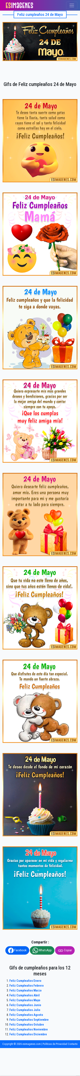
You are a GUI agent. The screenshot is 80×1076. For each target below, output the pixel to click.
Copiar (65, 950)
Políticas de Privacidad (55, 1044)
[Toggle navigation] (71, 5)
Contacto (73, 1044)
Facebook (17, 950)
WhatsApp (42, 950)
